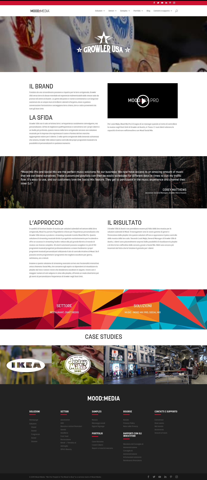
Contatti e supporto (162, 10)
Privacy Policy (129, 422)
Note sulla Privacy (130, 425)
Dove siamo (159, 422)
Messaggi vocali (98, 422)
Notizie (126, 419)
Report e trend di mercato (102, 447)
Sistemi (34, 440)
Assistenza (159, 429)
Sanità (63, 429)
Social (33, 437)
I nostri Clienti (97, 444)
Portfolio (137, 10)
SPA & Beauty (66, 448)
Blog (148, 10)
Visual (33, 426)
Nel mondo (159, 425)
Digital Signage (98, 425)
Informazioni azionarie (132, 456)
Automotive (65, 419)
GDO (62, 422)
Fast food (64, 435)
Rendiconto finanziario (132, 459)
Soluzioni (98, 10)
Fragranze (35, 433)
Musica (95, 419)
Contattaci (159, 419)
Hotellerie (64, 432)
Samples (123, 10)
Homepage (33, 419)
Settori (111, 10)
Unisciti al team (161, 432)
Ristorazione (66, 438)
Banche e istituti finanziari (71, 425)
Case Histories (98, 441)
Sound (33, 430)
